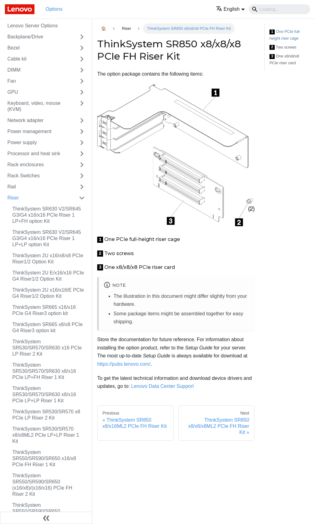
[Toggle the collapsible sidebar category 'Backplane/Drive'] (82, 37)
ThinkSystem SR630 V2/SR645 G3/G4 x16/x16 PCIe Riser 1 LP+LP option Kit (46, 238)
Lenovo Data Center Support (162, 386)
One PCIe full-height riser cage (285, 35)
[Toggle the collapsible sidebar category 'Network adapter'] (82, 120)
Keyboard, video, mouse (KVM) (34, 106)
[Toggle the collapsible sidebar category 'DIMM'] (82, 70)
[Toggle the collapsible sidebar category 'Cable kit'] (82, 59)
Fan (11, 81)
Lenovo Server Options (32, 25)
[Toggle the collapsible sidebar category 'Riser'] (82, 198)
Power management (29, 131)
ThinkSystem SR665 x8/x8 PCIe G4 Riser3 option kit (47, 327)
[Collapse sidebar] (46, 518)
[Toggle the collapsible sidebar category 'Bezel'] (82, 48)
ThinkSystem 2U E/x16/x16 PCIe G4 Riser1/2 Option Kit (48, 276)
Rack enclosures (25, 164)
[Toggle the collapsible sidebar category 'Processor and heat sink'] (82, 154)
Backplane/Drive (25, 36)
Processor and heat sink (33, 153)
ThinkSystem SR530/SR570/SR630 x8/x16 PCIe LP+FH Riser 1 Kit (44, 371)
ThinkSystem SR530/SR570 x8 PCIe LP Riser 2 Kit (46, 414)
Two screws (282, 47)
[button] (230, 9)
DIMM (14, 70)
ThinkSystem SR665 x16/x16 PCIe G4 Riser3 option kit (44, 310)
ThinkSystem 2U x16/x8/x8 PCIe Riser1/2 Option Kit (47, 258)
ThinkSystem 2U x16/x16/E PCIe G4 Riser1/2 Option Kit (48, 293)
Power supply (22, 142)
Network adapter (25, 120)
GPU (12, 92)
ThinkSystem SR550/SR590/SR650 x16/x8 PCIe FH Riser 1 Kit (44, 458)
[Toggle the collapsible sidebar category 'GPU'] (82, 92)
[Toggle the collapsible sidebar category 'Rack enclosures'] (82, 165)
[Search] (279, 9)
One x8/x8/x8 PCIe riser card (284, 59)
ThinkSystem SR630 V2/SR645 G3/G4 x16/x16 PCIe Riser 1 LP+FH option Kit (46, 215)
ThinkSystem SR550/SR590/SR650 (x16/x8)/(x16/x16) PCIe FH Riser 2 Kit (42, 485)
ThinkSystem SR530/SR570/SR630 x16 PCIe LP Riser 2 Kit (47, 348)
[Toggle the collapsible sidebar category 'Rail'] (82, 187)
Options (54, 9)
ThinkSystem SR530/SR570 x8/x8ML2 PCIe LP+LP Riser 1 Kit (45, 435)
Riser (13, 197)
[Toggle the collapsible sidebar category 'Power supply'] (82, 143)
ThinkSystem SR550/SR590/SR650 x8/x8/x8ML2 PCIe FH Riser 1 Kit (48, 511)
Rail (11, 186)
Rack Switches (23, 175)
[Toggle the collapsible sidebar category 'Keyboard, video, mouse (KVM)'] (82, 106)
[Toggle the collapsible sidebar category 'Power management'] (82, 131)
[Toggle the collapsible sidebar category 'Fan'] (82, 81)
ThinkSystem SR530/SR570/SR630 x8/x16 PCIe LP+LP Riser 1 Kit (44, 394)
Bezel (13, 47)
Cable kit (16, 58)
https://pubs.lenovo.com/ (123, 364)
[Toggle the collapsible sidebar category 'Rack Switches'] (82, 176)
